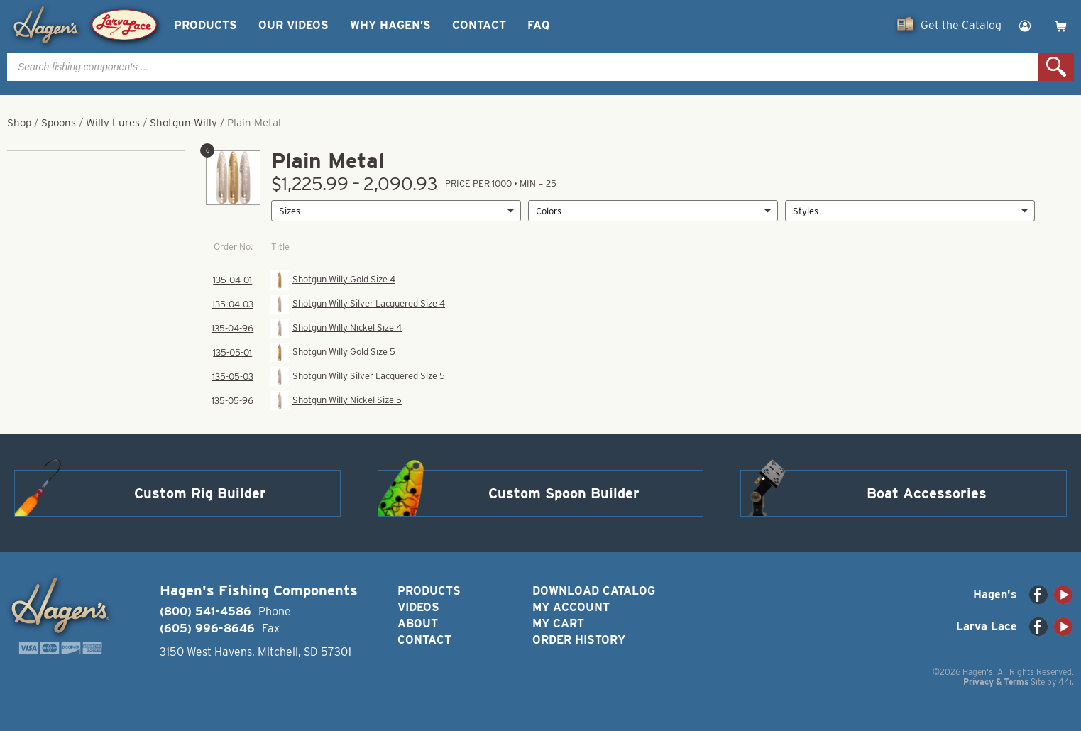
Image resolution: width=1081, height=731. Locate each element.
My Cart (558, 623)
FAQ (538, 25)
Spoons (58, 122)
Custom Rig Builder (200, 493)
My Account (571, 607)
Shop (19, 122)
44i (1065, 681)
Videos (418, 607)
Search (1056, 67)
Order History (578, 640)
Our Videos (293, 25)
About (417, 623)
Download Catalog (593, 591)
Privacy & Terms (995, 681)
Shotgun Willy (183, 122)
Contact (479, 25)
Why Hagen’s (390, 25)
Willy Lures (113, 122)
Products (205, 25)
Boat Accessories (927, 493)
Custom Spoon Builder (564, 493)
